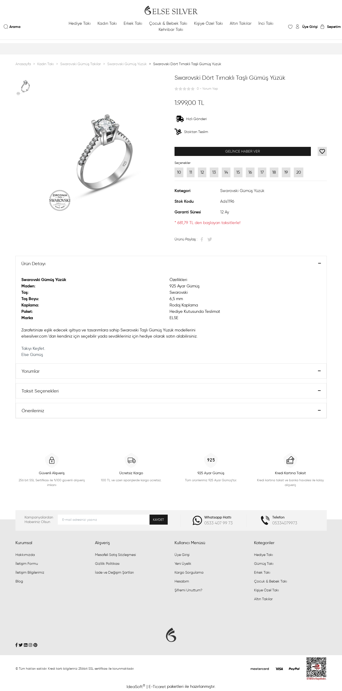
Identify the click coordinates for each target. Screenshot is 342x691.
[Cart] (330, 26)
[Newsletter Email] (113, 520)
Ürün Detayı (33, 263)
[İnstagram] (30, 645)
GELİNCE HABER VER (242, 151)
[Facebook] (16, 645)
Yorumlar (31, 371)
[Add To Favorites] (322, 151)
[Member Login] (306, 26)
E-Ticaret (157, 686)
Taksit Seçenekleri (40, 391)
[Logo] (171, 10)
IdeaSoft (136, 686)
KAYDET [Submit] (158, 520)
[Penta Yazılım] (316, 668)
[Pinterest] (35, 645)
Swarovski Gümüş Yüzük (242, 190)
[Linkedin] (25, 645)
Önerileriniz (33, 410)
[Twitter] (21, 645)
